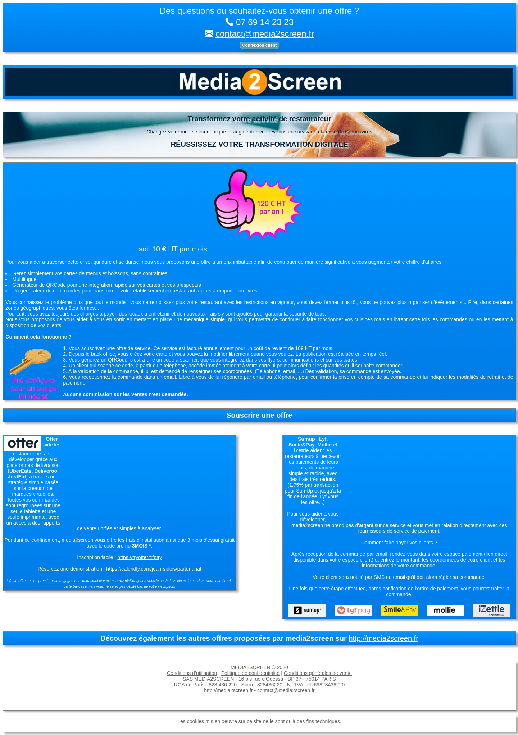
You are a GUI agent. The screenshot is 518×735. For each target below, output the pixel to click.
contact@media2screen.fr (264, 33)
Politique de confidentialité (250, 673)
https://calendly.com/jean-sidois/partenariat (153, 569)
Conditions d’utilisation (192, 673)
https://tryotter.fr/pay (139, 557)
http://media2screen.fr (383, 638)
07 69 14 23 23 (265, 22)
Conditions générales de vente (318, 673)
